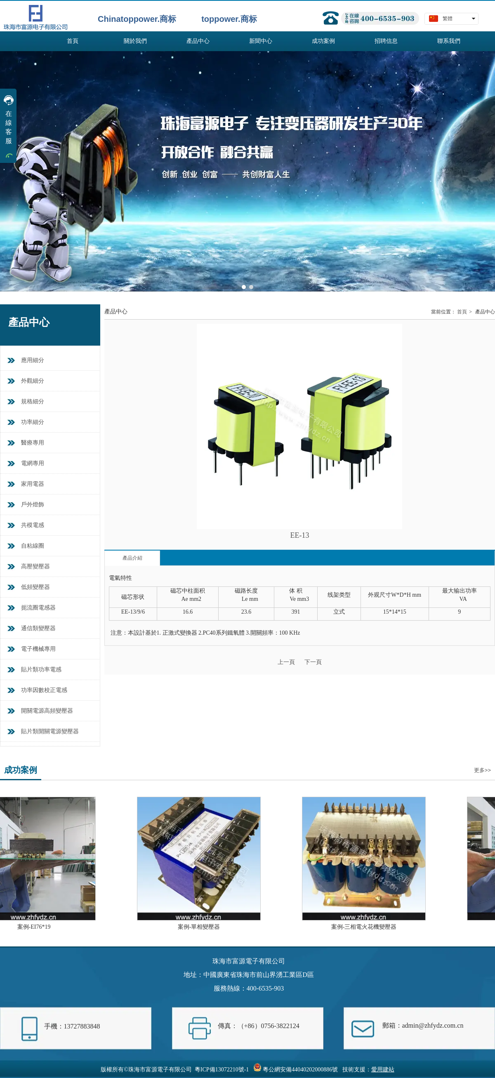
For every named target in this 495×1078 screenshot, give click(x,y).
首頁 (462, 312)
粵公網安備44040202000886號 (300, 1069)
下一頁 (313, 662)
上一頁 (286, 662)
